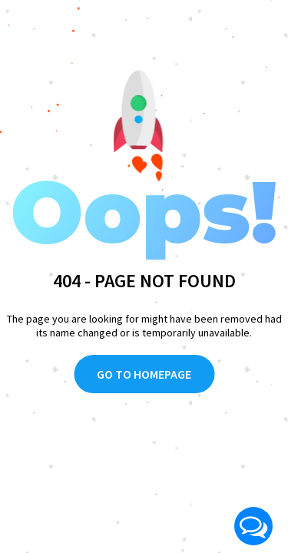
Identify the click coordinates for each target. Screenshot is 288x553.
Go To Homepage (144, 374)
